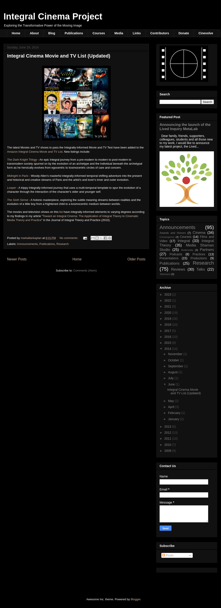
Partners (207, 250)
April (171, 407)
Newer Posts (17, 259)
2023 (168, 294)
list (61, 212)
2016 (168, 337)
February (174, 413)
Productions (199, 258)
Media (118, 33)
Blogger (135, 599)
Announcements (27, 244)
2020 (168, 312)
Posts (167, 555)
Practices (198, 254)
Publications (74, 33)
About (34, 33)
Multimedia (187, 250)
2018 (168, 324)
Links (137, 33)
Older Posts (136, 259)
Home (16, 33)
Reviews (178, 269)
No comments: (69, 238)
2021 (168, 306)
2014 (168, 348)
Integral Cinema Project (53, 16)
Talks (200, 269)
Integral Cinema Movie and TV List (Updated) (58, 56)
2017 (168, 331)
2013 (168, 426)
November (175, 354)
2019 (168, 318)
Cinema (199, 233)
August (173, 372)
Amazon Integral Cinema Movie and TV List (35, 151)
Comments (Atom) (85, 270)
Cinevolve (205, 33)
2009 (168, 450)
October (174, 360)
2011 (168, 438)
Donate (184, 33)
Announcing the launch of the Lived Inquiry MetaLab (185, 127)
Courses (99, 33)
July (171, 378)
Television (165, 274)
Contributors (159, 33)
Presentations (169, 258)
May (171, 401)
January (174, 419)
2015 (168, 342)
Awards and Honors (173, 233)
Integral (184, 241)
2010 (168, 444)
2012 (168, 432)
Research (62, 244)
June (171, 384)
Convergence (167, 237)
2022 (168, 300)
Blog (51, 33)
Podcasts (176, 254)
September (176, 366)
